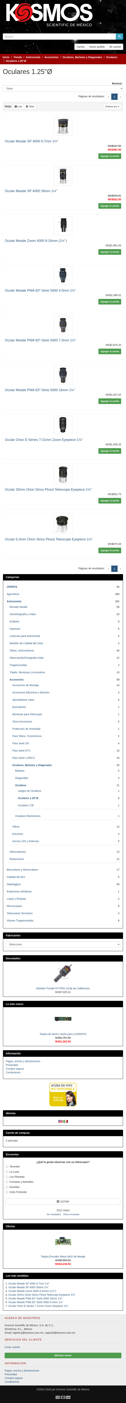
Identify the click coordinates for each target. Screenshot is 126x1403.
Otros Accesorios (22, 721)
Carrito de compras (18, 1132)
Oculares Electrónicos (27, 816)
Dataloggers (14, 884)
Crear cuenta (12, 1347)
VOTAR (63, 1201)
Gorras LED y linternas (25, 841)
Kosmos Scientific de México (72, 1389)
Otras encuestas (71, 1214)
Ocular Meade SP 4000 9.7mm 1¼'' (31, 141)
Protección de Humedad (26, 728)
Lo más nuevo (14, 1004)
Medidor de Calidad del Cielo (26, 643)
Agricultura (13, 594)
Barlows (19, 770)
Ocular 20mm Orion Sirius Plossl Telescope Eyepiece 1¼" (48, 489)
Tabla (30, 106)
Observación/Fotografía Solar (27, 657)
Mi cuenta (115, 46)
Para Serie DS (20, 743)
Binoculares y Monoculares (22, 869)
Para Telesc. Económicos (27, 736)
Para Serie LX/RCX (23, 757)
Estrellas (13, 1187)
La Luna (12, 1171)
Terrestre (13, 1166)
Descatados (13, 958)
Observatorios (18, 851)
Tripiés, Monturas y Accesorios (27, 672)
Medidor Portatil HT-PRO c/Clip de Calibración (63, 988)
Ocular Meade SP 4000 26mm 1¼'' (31, 191)
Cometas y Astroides (19, 1181)
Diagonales (21, 778)
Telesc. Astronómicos (22, 650)
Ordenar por (112, 106)
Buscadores (19, 707)
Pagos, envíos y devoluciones (23, 1061)
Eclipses (14, 621)
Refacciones (17, 859)
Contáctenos (13, 1072)
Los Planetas (15, 1176)
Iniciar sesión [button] (63, 1355)
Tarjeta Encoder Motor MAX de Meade (63, 1256)
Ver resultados (54, 1214)
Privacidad (12, 1064)
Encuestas (12, 1154)
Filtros (15, 826)
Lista (18, 106)
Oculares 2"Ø (26, 805)
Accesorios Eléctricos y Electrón (30, 692)
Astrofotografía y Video (23, 614)
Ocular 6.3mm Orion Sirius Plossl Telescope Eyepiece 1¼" (49, 539)
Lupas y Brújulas (16, 898)
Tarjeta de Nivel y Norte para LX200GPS (63, 1034)
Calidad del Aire (16, 876)
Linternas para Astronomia (25, 636)
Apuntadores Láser (23, 699)
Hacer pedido (97, 46)
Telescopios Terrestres (20, 913)
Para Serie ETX (21, 750)
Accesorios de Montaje (25, 685)
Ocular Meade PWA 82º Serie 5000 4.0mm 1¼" (40, 290)
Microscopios (14, 906)
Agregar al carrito (109, 156)
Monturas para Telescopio (27, 714)
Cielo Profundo (16, 1192)
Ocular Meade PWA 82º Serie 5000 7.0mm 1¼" (40, 340)
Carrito (81, 46)
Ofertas (10, 1226)
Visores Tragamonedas (20, 920)
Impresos (15, 628)
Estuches (17, 833)
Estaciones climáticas (19, 891)
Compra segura (15, 1068)
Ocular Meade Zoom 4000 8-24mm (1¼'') (36, 241)
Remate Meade (18, 606)
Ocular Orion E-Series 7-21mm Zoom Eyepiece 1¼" (44, 440)
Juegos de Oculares (29, 790)
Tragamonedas (18, 665)
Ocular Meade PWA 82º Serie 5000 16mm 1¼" (40, 390)
